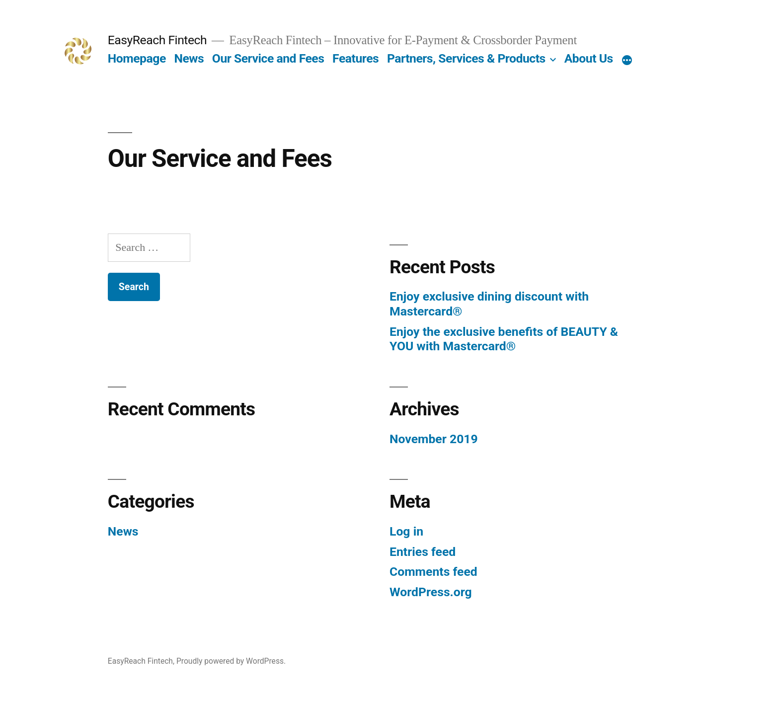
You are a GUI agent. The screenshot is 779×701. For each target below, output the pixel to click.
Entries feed (423, 552)
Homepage (137, 58)
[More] (627, 61)
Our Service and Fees (268, 58)
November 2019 (434, 439)
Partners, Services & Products (466, 58)
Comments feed (433, 571)
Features (355, 58)
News (189, 58)
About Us (588, 58)
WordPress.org (431, 592)
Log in (406, 531)
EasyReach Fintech (157, 40)
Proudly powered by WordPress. (231, 661)
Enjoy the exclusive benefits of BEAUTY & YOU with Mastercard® (504, 339)
